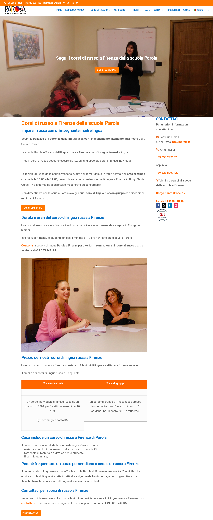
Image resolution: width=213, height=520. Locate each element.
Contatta (27, 245)
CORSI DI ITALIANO (99, 10)
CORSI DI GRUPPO (33, 208)
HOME (59, 10)
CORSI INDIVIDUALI (106, 70)
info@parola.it (181, 142)
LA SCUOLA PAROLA (74, 10)
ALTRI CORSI (119, 10)
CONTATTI (158, 10)
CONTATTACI (32, 513)
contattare (28, 503)
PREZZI (135, 10)
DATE (147, 10)
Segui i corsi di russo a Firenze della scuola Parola (106, 58)
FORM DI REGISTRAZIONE (178, 10)
